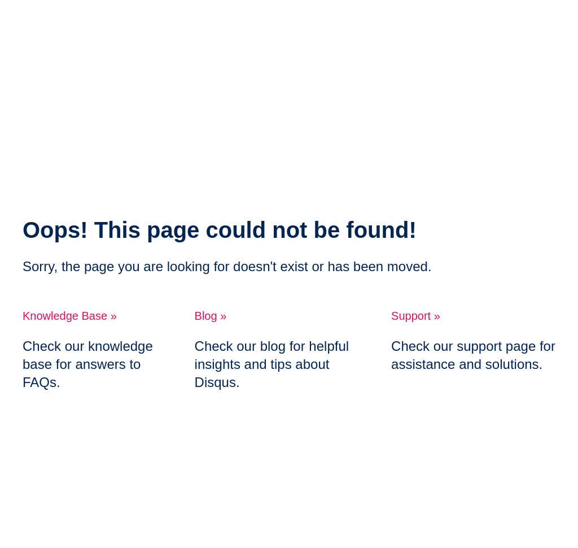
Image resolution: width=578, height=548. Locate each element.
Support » (415, 316)
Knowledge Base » (70, 316)
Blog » (211, 316)
